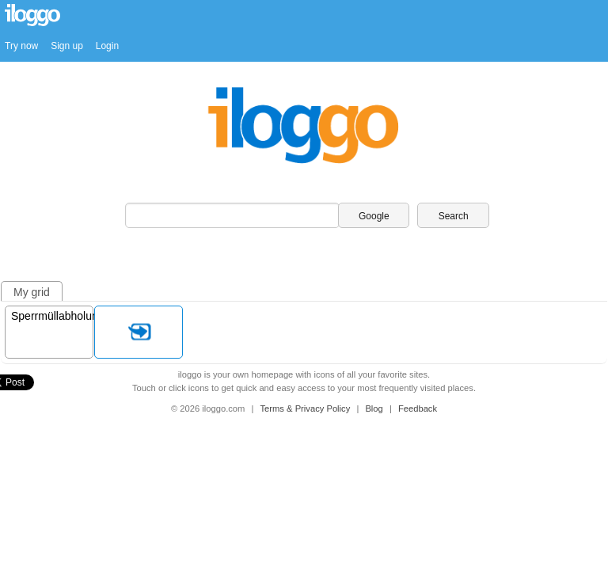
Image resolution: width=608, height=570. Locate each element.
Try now (21, 45)
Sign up (67, 45)
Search (454, 216)
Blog (375, 408)
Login (107, 45)
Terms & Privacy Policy (306, 408)
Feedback (417, 408)
